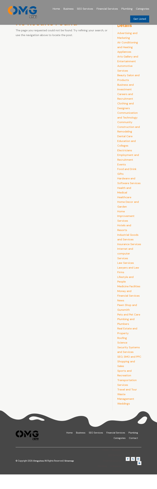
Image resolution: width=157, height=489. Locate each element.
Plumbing (127, 8)
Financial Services (107, 8)
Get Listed (139, 19)
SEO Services (85, 8)
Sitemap (69, 475)
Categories (142, 8)
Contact (133, 452)
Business (68, 8)
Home (56, 8)
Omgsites (38, 475)
